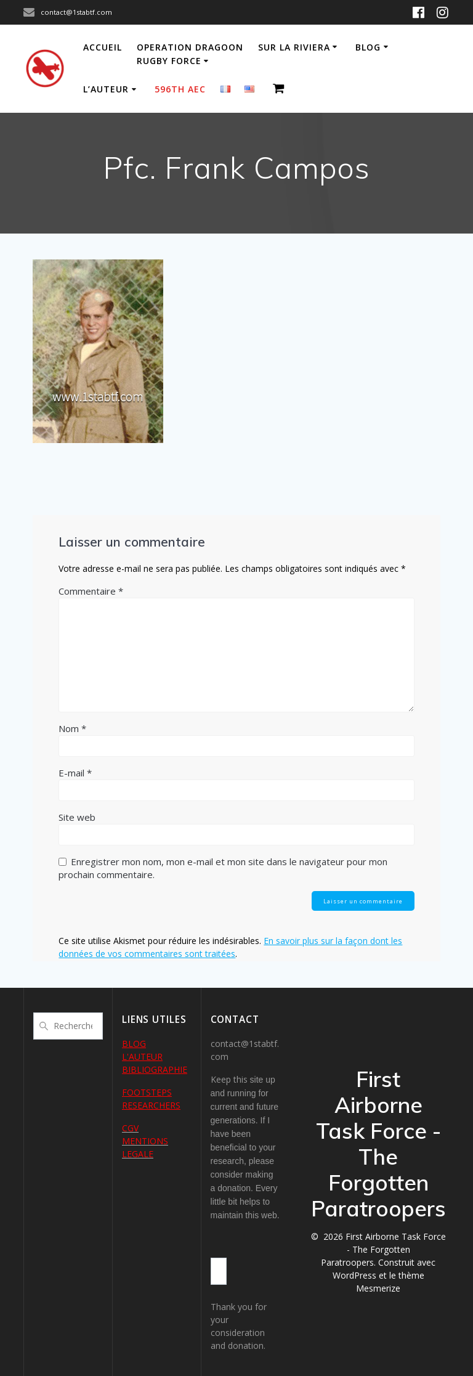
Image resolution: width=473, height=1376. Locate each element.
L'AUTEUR (142, 1056)
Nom (72, 728)
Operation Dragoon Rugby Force (190, 54)
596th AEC (180, 89)
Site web (77, 817)
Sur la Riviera (294, 47)
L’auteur (106, 89)
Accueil (102, 47)
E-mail (75, 773)
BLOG (134, 1043)
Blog (368, 47)
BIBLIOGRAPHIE (154, 1069)
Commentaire (91, 591)
